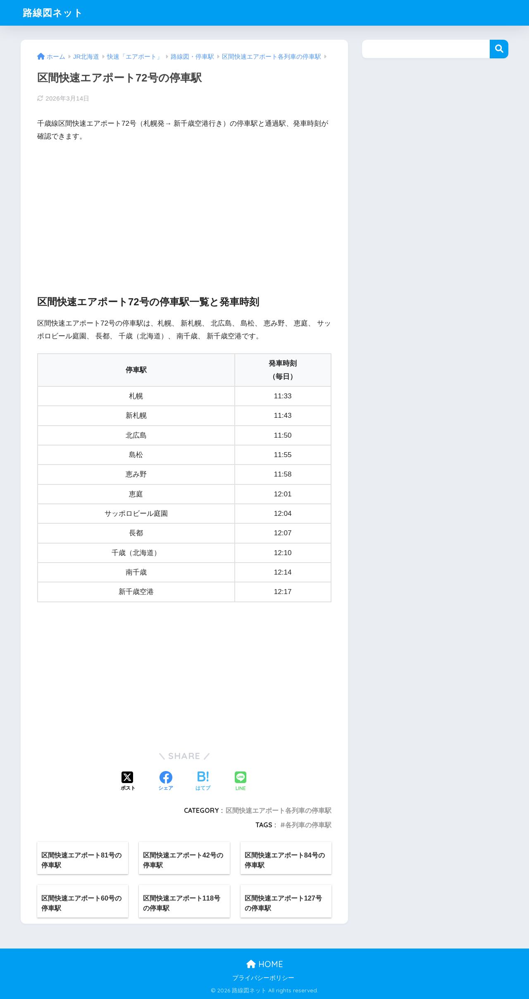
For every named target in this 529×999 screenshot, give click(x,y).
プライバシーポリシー (263, 978)
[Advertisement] (184, 211)
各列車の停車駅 (308, 825)
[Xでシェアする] (128, 782)
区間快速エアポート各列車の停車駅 (278, 810)
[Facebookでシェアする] (165, 782)
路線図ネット (53, 13)
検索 (499, 49)
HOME (264, 964)
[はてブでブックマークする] (202, 782)
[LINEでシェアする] (240, 782)
